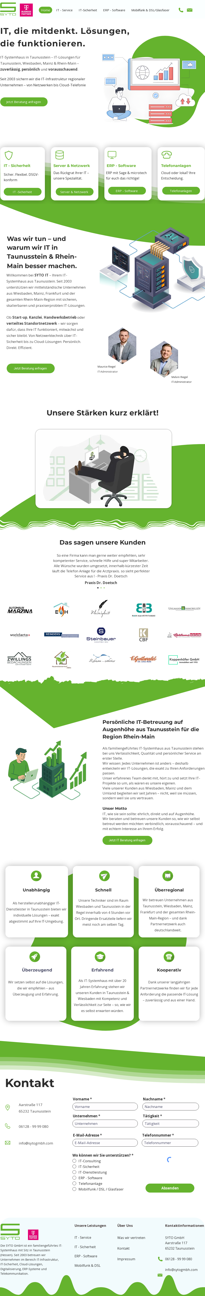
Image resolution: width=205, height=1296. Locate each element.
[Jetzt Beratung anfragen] (24, 101)
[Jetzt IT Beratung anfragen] (127, 840)
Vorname (81, 1099)
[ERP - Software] (127, 191)
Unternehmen (85, 1116)
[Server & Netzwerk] (75, 192)
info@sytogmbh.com (181, 1269)
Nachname (153, 1099)
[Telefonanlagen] (181, 191)
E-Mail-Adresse (86, 1135)
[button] (64, 10)
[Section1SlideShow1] (98, 587)
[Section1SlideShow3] (104, 587)
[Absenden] (170, 1188)
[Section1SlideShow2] (101, 587)
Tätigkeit (151, 1116)
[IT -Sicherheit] (23, 192)
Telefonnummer (156, 1135)
